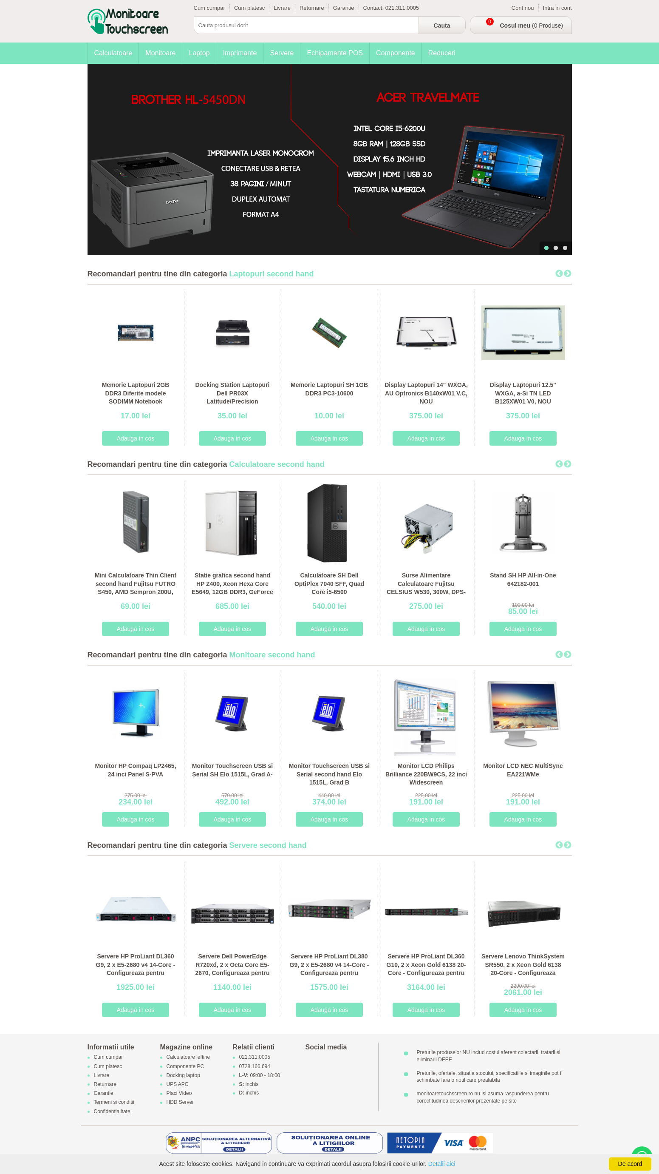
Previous (559, 274)
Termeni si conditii (114, 1103)
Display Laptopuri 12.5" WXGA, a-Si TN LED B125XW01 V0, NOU (523, 393)
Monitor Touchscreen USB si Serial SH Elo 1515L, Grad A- (232, 770)
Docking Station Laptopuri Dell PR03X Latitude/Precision (232, 393)
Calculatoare (113, 53)
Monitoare (160, 53)
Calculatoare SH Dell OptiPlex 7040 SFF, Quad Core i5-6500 (329, 583)
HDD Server (180, 1103)
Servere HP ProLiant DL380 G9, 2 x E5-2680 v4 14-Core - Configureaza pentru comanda (329, 969)
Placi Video (179, 1094)
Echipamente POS (335, 53)
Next (567, 274)
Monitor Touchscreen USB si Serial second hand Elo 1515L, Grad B (329, 774)
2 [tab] (555, 248)
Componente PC (185, 1066)
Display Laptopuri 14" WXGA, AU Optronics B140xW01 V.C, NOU (426, 393)
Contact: (374, 8)
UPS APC (178, 1084)
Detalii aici (441, 1163)
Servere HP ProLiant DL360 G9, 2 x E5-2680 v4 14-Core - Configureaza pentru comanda (135, 969)
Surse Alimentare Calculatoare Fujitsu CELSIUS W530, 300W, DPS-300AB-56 (426, 588)
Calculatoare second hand (277, 464)
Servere (282, 53)
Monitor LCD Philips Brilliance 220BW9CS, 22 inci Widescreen (426, 774)
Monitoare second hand (272, 655)
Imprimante (240, 53)
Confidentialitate (112, 1111)
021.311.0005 (402, 8)
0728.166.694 (254, 1066)
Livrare (282, 8)
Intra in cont (557, 8)
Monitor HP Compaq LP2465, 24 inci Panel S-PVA (135, 770)
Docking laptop (183, 1075)
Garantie (343, 8)
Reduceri (441, 53)
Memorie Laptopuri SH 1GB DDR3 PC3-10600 (329, 389)
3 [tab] (565, 248)
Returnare (312, 8)
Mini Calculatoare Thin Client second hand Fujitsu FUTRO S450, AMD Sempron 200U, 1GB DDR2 (135, 588)
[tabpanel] (330, 159)
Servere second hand (268, 845)
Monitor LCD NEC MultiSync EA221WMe (523, 770)
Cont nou (523, 8)
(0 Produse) (531, 25)
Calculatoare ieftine (188, 1057)
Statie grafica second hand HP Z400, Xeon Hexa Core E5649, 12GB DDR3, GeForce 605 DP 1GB (232, 588)
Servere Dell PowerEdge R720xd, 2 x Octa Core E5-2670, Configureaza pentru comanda (232, 969)
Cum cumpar (209, 8)
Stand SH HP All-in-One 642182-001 (523, 579)
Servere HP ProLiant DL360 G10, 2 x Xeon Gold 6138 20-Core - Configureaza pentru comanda (426, 969)
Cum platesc (249, 8)
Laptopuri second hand (271, 274)
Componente (395, 53)
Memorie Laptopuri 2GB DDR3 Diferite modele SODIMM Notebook (136, 393)
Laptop (199, 53)
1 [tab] (546, 248)
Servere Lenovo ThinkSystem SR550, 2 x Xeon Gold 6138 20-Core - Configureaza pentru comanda (523, 969)
